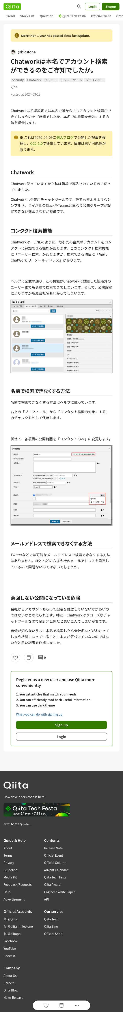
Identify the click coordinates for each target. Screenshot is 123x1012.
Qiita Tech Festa (72, 16)
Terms (8, 855)
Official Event (101, 16)
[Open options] (77, 1005)
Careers (9, 983)
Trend (10, 16)
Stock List (27, 16)
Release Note (53, 848)
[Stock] (29, 657)
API (46, 899)
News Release (13, 997)
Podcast (9, 956)
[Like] (15, 657)
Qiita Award (52, 884)
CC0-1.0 (36, 143)
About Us (10, 975)
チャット (51, 80)
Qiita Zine (51, 926)
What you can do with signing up (39, 714)
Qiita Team (52, 919)
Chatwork (34, 80)
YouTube (10, 948)
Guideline (10, 870)
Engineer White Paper (59, 892)
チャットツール (71, 80)
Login (92, 6)
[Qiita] (12, 6)
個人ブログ (65, 137)
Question (46, 16)
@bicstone (23, 52)
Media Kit (10, 877)
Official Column (55, 862)
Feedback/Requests (18, 884)
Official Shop (53, 933)
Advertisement (14, 899)
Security (18, 80)
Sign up (61, 724)
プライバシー (95, 80)
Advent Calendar (56, 870)
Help (7, 892)
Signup (110, 6)
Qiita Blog (11, 990)
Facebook (10, 941)
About (8, 848)
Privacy (9, 862)
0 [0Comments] (42, 657)
